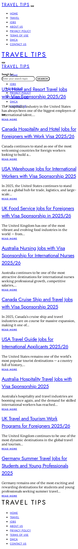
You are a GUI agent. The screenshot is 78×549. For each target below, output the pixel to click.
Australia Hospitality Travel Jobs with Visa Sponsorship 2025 (37, 382)
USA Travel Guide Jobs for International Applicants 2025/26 (35, 342)
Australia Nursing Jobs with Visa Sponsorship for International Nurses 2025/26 (38, 255)
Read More (9, 119)
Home (14, 13)
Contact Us (18, 44)
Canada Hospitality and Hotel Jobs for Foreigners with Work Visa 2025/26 (39, 132)
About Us (16, 27)
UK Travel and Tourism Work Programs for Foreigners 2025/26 (36, 422)
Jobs (13, 22)
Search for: (8, 74)
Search (42, 78)
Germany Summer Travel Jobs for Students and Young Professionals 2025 (35, 466)
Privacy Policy (20, 31)
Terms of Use (19, 35)
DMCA (14, 40)
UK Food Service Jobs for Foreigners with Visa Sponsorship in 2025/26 (38, 212)
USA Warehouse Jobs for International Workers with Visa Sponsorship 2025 (39, 172)
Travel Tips (16, 5)
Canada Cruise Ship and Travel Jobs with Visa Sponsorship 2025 (37, 303)
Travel (14, 18)
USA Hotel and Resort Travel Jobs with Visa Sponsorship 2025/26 (34, 92)
